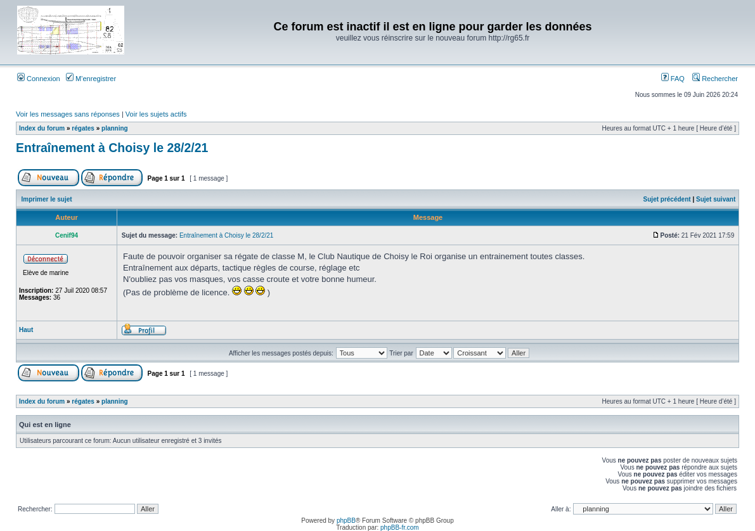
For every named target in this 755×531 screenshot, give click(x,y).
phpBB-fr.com (399, 527)
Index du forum (42, 128)
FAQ (673, 78)
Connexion (38, 78)
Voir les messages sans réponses (68, 114)
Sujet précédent (667, 199)
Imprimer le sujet (47, 199)
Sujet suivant (715, 199)
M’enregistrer (91, 78)
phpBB (346, 520)
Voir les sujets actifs (156, 114)
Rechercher (715, 78)
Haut (26, 329)
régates (83, 128)
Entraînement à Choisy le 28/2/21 (112, 148)
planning (114, 128)
